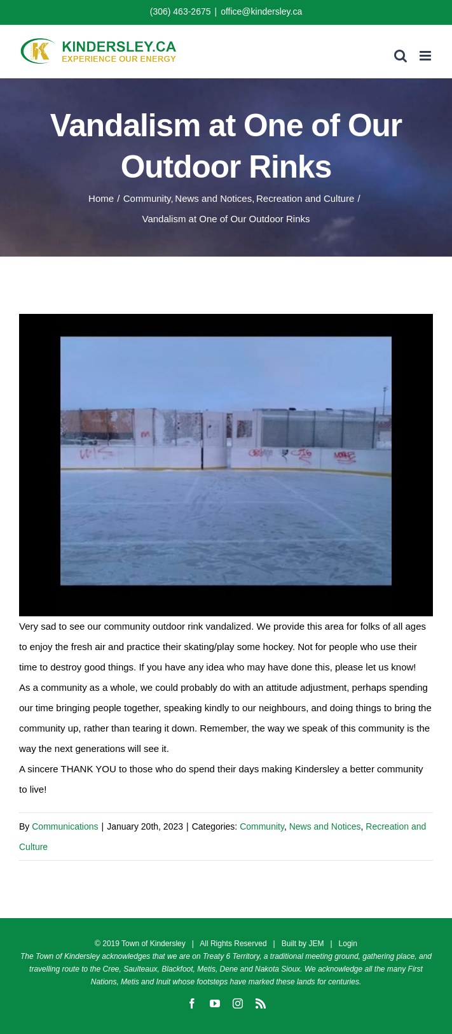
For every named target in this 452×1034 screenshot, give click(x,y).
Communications (65, 826)
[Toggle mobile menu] (426, 55)
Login (348, 943)
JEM (316, 943)
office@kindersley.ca (261, 11)
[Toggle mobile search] (400, 55)
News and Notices (325, 826)
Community (262, 826)
